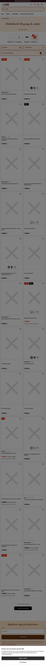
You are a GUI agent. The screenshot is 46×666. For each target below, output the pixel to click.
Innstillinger (23, 662)
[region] (23, 656)
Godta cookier (23, 658)
